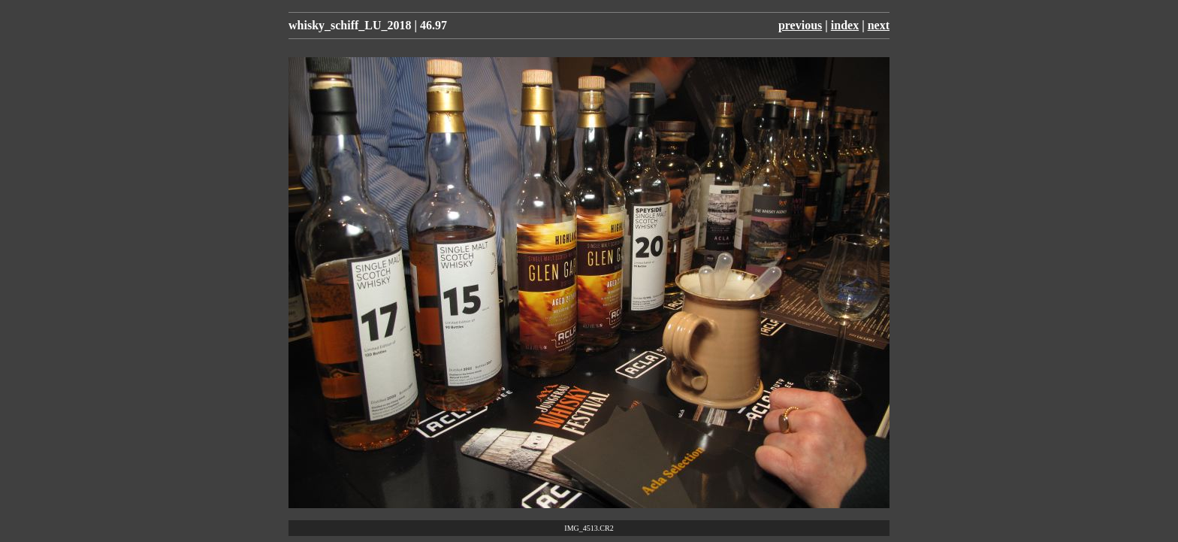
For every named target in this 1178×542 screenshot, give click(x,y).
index (845, 25)
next (879, 25)
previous (800, 25)
